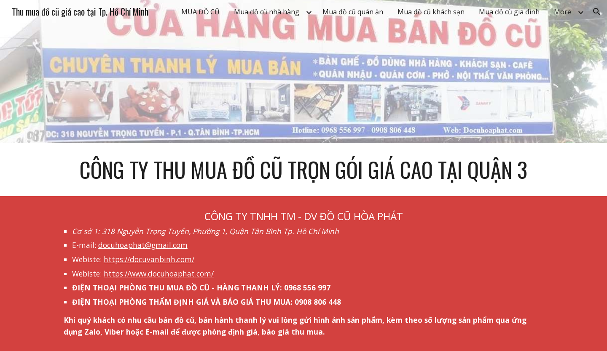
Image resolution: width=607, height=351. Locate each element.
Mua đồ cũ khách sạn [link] (431, 11)
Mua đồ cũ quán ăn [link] (352, 11)
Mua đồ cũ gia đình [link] (509, 11)
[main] (303, 169)
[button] (597, 12)
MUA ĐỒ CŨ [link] (200, 11)
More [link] (562, 11)
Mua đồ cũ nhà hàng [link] (266, 11)
